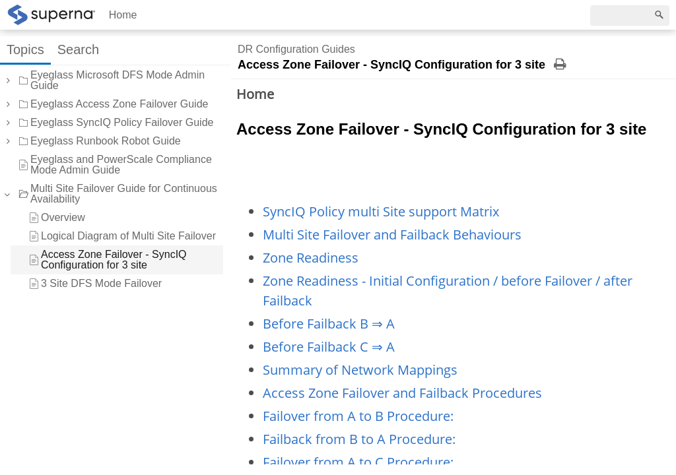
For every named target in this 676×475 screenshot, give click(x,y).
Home (123, 14)
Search (78, 49)
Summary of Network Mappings (360, 370)
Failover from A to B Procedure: (358, 416)
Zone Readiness (310, 258)
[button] (7, 80)
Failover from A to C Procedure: (358, 462)
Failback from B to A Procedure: (359, 439)
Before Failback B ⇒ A (329, 323)
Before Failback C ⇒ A (329, 347)
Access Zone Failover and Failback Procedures (402, 393)
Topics (25, 49)
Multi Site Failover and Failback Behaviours (392, 234)
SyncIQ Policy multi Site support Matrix (381, 211)
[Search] (629, 15)
